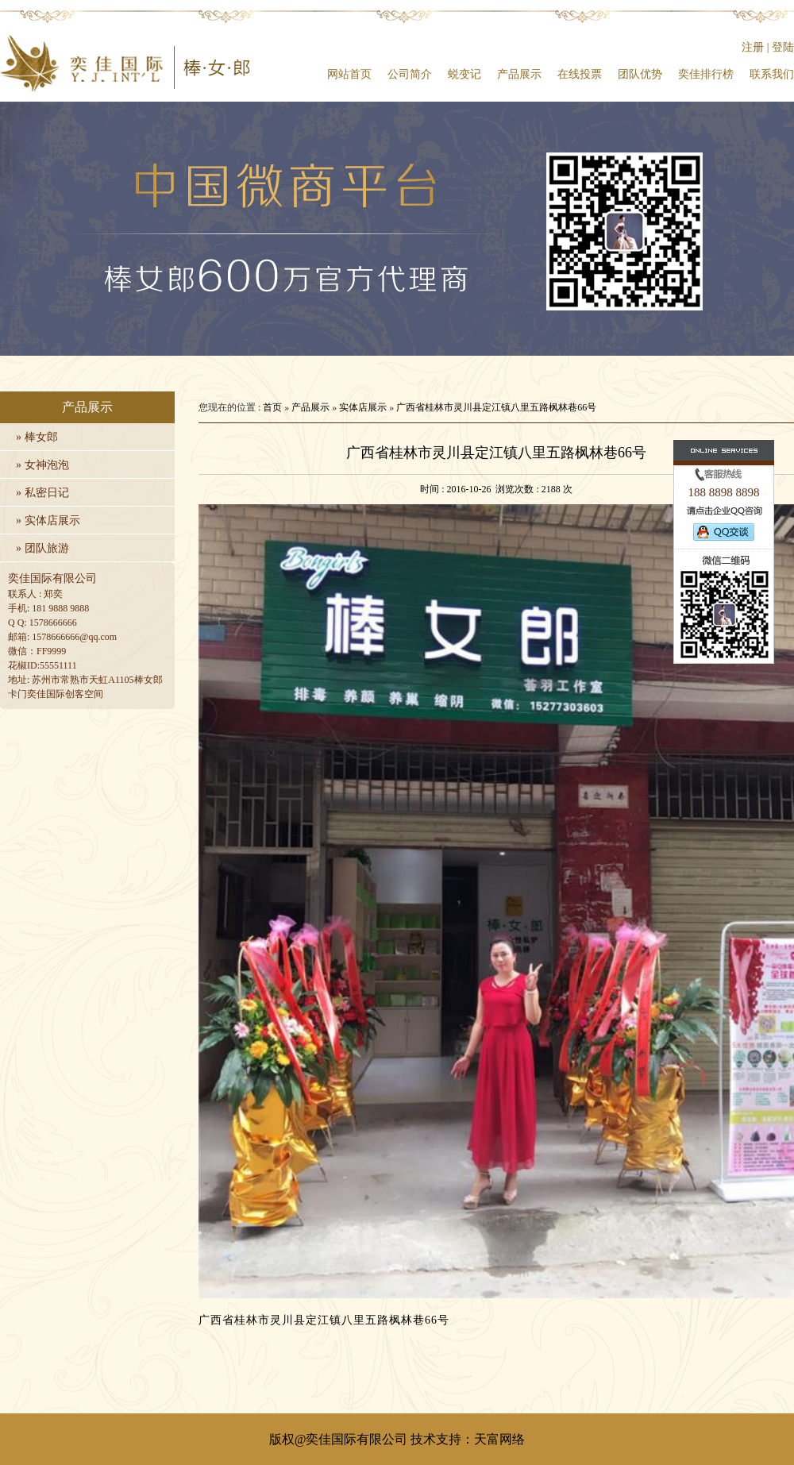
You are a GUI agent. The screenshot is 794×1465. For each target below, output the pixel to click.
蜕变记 (464, 74)
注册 (753, 47)
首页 (272, 407)
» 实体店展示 (48, 520)
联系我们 (772, 74)
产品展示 (519, 74)
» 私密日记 (42, 493)
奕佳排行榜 (706, 74)
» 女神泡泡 (42, 465)
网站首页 (349, 74)
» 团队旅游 (42, 548)
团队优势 (640, 74)
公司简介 (409, 74)
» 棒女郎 (37, 437)
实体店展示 (363, 407)
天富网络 (499, 1439)
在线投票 (579, 74)
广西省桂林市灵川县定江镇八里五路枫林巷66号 (496, 407)
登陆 (783, 47)
